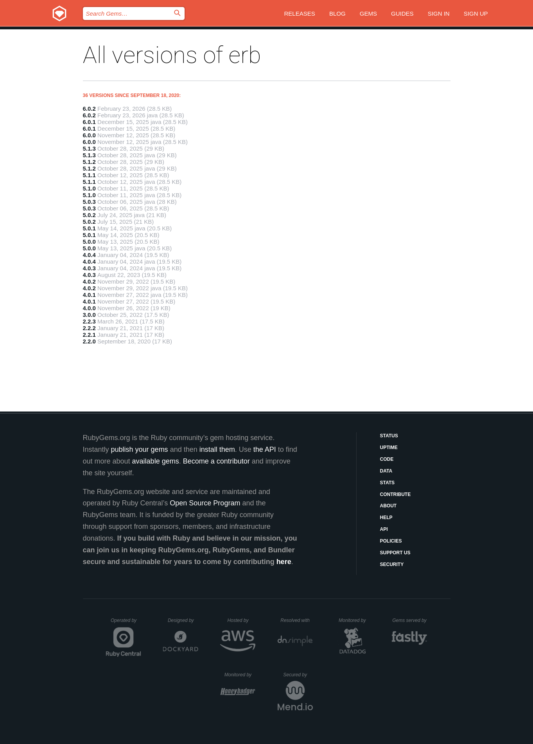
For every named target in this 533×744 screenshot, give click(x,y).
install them (217, 449)
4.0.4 (89, 255)
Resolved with (296, 620)
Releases (299, 13)
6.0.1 (89, 122)
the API (264, 449)
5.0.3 (89, 201)
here (283, 562)
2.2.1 (89, 334)
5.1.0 (89, 188)
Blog (337, 13)
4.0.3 (89, 268)
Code (387, 459)
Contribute (395, 494)
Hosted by (241, 620)
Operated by (126, 623)
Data (386, 471)
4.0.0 (89, 308)
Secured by (297, 675)
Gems (368, 13)
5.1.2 (89, 161)
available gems (155, 461)
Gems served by (409, 620)
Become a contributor (216, 461)
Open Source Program (205, 503)
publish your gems (139, 449)
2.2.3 (89, 321)
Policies (391, 541)
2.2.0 (89, 341)
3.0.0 (89, 314)
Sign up (476, 13)
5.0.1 (89, 228)
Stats (387, 482)
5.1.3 (89, 148)
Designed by (183, 620)
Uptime (389, 447)
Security (392, 564)
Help (386, 517)
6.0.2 (89, 108)
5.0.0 (89, 241)
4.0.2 (89, 281)
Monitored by (354, 620)
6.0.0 (89, 135)
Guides (402, 13)
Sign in (439, 13)
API (384, 529)
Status (389, 435)
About (388, 506)
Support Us (395, 552)
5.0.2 (89, 215)
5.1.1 (89, 175)
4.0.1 (89, 294)
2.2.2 (89, 328)
